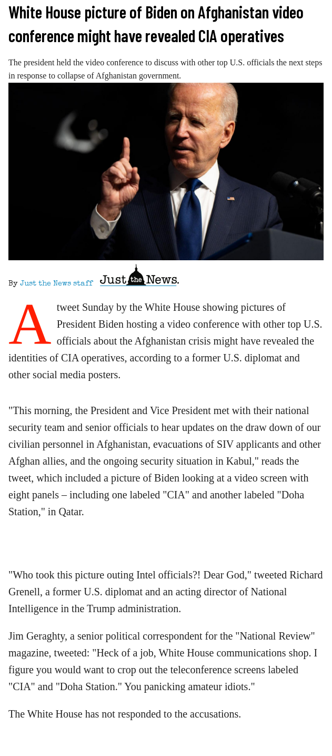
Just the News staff (56, 284)
